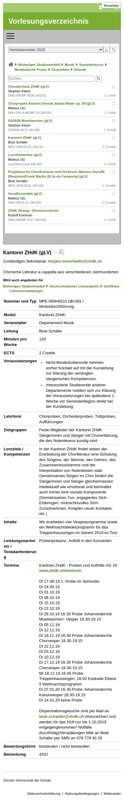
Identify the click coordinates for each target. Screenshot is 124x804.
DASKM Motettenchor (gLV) (30, 121)
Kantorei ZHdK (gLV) (25, 137)
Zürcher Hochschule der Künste (27, 780)
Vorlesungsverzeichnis (48, 21)
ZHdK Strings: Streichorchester (34, 210)
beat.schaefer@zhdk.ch (61, 716)
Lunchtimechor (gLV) (25, 155)
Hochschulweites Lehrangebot (74, 286)
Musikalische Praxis (31, 69)
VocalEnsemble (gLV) (25, 193)
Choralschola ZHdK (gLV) (29, 86)
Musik (69, 64)
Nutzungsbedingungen (82, 793)
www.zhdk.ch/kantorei (60, 570)
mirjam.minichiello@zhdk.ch (75, 261)
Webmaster (112, 793)
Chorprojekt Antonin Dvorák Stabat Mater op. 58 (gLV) (52, 103)
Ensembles (61, 69)
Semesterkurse (91, 64)
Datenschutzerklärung (43, 793)
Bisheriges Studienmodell (39, 64)
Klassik (80, 69)
